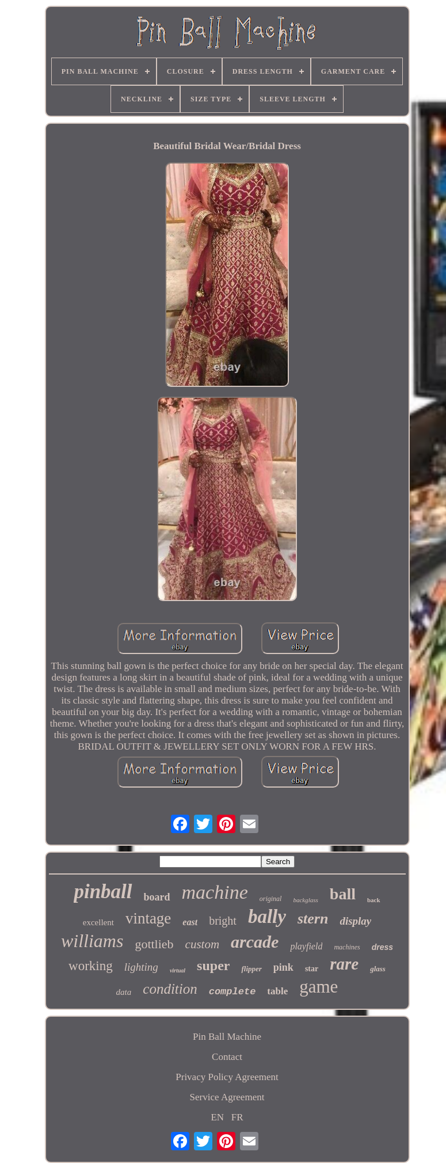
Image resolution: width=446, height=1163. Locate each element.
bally (267, 916)
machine (215, 892)
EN (217, 1117)
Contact (227, 1056)
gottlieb (154, 944)
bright (223, 920)
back (373, 899)
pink (283, 967)
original (271, 899)
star (311, 968)
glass (378, 968)
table (277, 991)
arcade (255, 941)
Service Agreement (227, 1097)
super (213, 965)
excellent (98, 922)
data (124, 992)
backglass (305, 899)
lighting (141, 967)
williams (92, 940)
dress (382, 947)
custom (202, 944)
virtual (177, 970)
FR (237, 1117)
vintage (148, 918)
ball (343, 894)
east (189, 922)
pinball (103, 891)
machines (347, 947)
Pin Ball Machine (227, 1036)
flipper (251, 968)
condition (170, 989)
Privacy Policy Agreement (227, 1076)
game (318, 986)
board (157, 897)
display (355, 921)
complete (232, 991)
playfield (306, 946)
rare (344, 964)
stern (313, 918)
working (90, 966)
